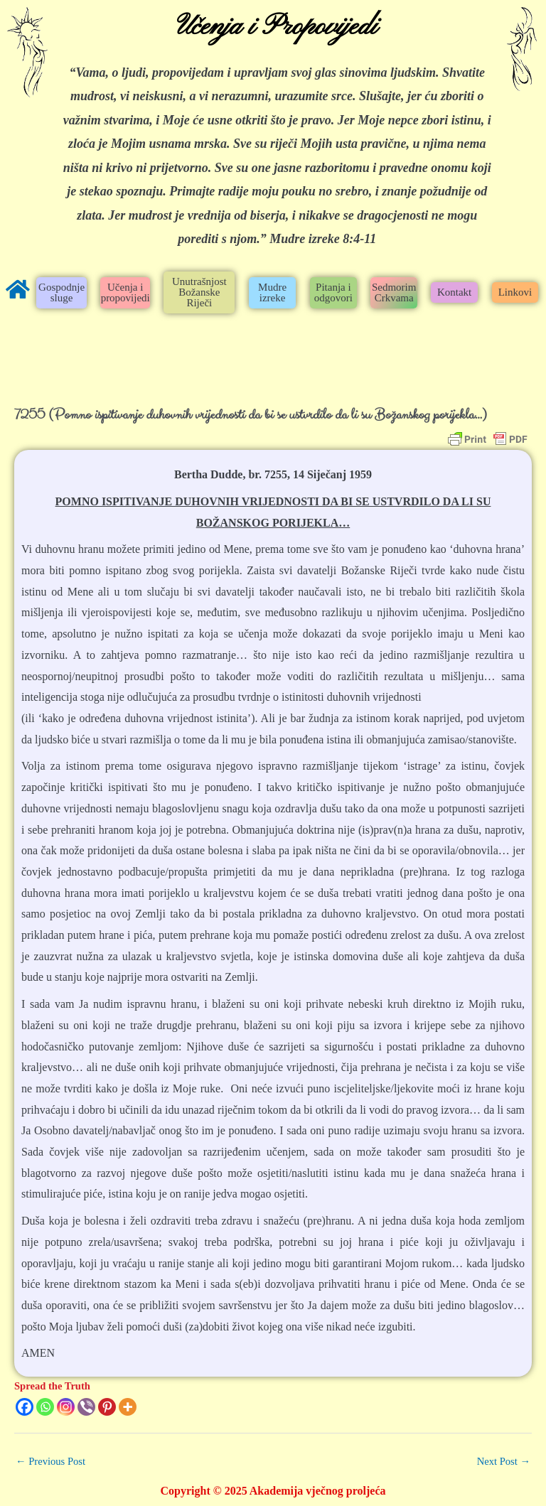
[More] (127, 1407)
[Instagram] (66, 1407)
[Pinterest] (107, 1407)
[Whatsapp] (45, 1407)
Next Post (503, 1461)
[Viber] (86, 1407)
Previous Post (50, 1461)
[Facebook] (24, 1407)
